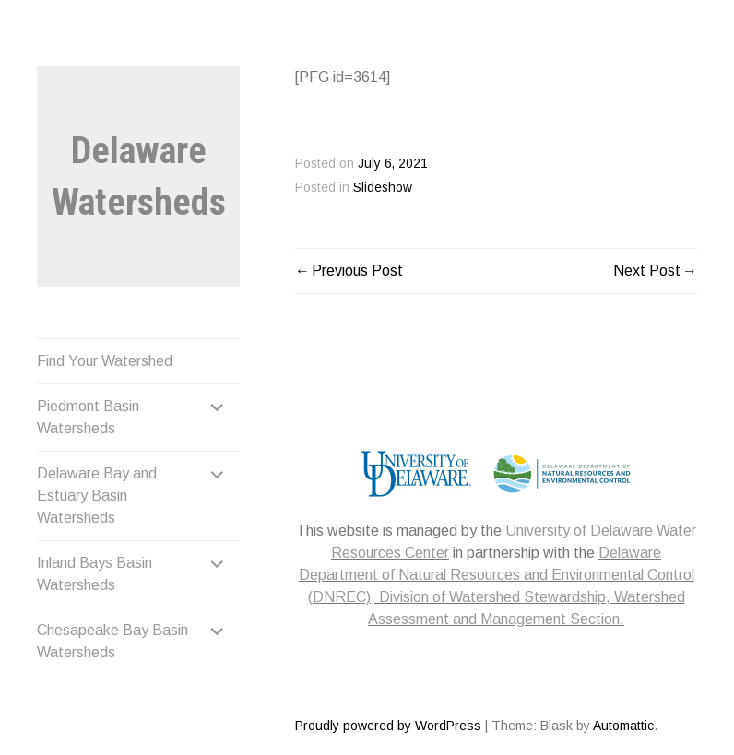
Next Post (647, 270)
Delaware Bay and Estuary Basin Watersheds (97, 495)
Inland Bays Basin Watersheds (94, 574)
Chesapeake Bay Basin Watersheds (112, 641)
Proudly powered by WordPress (388, 725)
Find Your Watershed (104, 361)
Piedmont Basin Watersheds (88, 417)
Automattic (623, 725)
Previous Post (357, 270)
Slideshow (382, 188)
